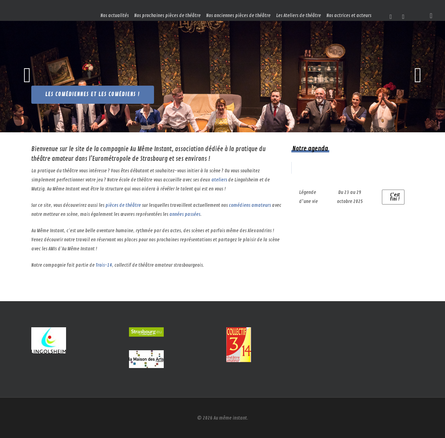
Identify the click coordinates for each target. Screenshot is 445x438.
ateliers (219, 180)
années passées (184, 214)
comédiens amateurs (250, 205)
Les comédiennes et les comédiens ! (92, 94)
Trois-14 (104, 265)
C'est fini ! (395, 197)
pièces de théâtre (123, 205)
